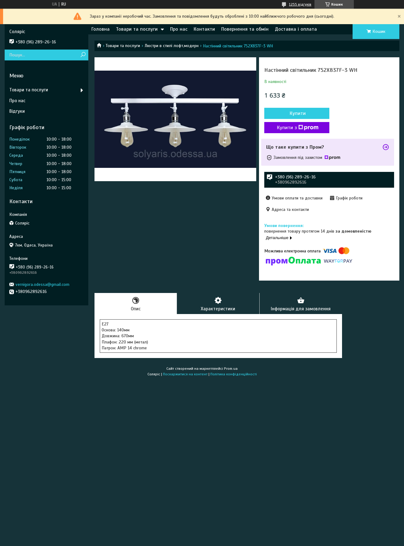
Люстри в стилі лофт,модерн (172, 45)
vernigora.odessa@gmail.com (42, 284)
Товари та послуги (137, 29)
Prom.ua (231, 368)
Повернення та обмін (245, 29)
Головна (100, 29)
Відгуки (17, 111)
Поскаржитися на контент (185, 374)
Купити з (297, 127)
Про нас (178, 29)
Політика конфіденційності (233, 374)
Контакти (204, 29)
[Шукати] (82, 55)
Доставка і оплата (296, 29)
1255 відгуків (300, 4)
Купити (298, 113)
